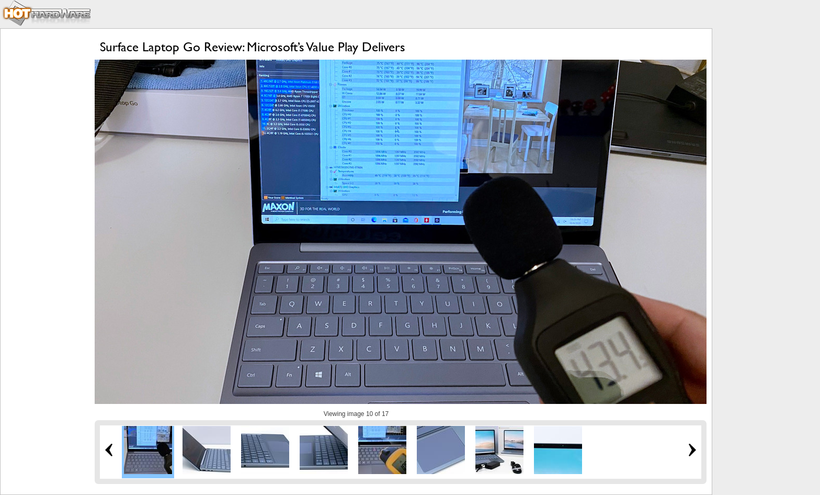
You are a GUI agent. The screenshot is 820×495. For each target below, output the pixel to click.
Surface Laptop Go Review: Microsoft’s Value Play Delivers (252, 46)
